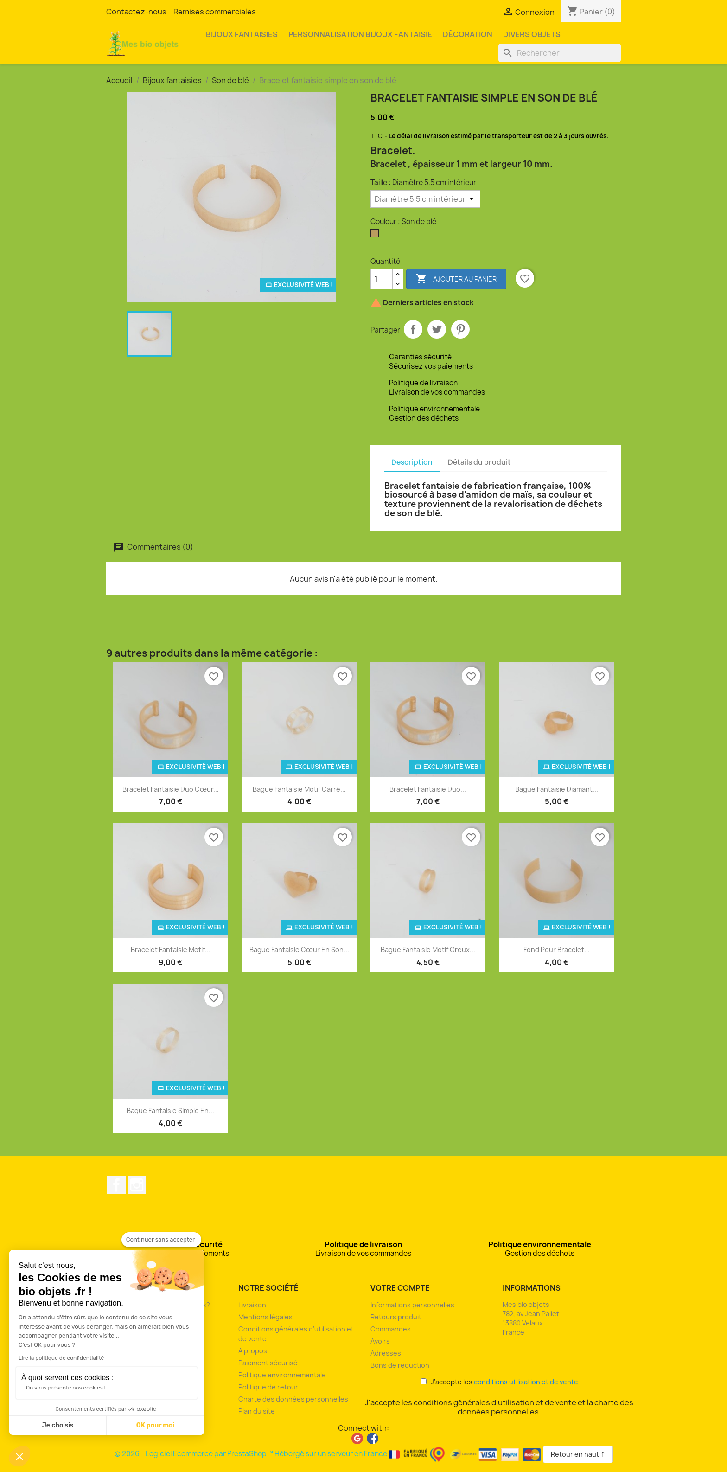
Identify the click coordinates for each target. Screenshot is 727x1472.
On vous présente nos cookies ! (66, 1387)
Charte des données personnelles (293, 1399)
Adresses (385, 1353)
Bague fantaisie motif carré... (299, 789)
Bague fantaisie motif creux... (428, 949)
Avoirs (380, 1341)
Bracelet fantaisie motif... (170, 949)
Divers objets (532, 34)
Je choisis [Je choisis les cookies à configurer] (58, 1425)
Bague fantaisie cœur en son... (299, 949)
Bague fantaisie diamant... (556, 789)
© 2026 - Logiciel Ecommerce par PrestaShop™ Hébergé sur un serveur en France (329, 1454)
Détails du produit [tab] (479, 462)
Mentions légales (265, 1316)
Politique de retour (268, 1386)
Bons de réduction (399, 1365)
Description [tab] (412, 462)
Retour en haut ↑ (578, 1454)
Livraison (252, 1304)
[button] (19, 1456)
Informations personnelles (412, 1304)
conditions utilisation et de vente (526, 1381)
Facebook (116, 1185)
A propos (252, 1350)
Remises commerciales (214, 11)
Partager (413, 329)
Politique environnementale (282, 1374)
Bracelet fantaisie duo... (427, 789)
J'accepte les (499, 1381)
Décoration (467, 34)
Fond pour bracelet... (556, 949)
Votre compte (400, 1288)
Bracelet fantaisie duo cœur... (170, 789)
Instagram (137, 1185)
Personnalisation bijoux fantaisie (360, 34)
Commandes (390, 1329)
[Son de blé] (376, 235)
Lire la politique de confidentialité (61, 1358)
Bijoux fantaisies (242, 34)
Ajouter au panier (456, 279)
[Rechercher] (559, 53)
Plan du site (256, 1411)
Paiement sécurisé (268, 1362)
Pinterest (460, 329)
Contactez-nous (136, 11)
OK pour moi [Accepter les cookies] (155, 1425)
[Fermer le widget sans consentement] (161, 1239)
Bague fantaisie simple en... (170, 1110)
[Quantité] (381, 279)
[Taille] (425, 199)
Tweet (436, 329)
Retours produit (395, 1316)
